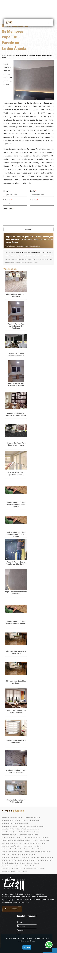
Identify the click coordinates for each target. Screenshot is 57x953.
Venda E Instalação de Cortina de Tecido (14, 871)
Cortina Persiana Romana (35, 826)
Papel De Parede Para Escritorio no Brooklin (16, 384)
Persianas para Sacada (8, 860)
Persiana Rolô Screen (28, 857)
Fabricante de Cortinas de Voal (11, 837)
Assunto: (34, 200)
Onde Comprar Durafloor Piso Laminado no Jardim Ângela (16, 534)
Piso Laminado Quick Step (9, 863)
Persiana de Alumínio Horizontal (11, 849)
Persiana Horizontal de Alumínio (11, 852)
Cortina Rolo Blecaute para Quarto (28, 829)
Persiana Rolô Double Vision (10, 857)
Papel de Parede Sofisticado (10, 846)
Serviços (20, 930)
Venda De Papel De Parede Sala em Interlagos (16, 771)
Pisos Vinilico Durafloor (29, 866)
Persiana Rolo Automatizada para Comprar (37, 852)
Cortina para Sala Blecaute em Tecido (13, 826)
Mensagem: (8, 208)
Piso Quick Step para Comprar (29, 863)
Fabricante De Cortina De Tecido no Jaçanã (16, 801)
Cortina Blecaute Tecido (32, 818)
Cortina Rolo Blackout (8, 829)
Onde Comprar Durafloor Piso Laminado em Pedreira (16, 622)
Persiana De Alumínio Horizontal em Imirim (16, 354)
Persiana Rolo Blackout (8, 854)
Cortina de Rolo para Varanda (31, 820)
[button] (50, 23)
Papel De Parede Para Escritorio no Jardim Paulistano (16, 326)
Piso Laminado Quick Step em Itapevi (16, 682)
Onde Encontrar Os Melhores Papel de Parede (16, 840)
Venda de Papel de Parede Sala (11, 869)
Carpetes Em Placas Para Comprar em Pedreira (16, 444)
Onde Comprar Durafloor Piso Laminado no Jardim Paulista (16, 504)
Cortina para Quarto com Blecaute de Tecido (15, 823)
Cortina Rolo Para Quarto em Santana (16, 741)
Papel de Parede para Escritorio (11, 843)
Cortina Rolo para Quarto (9, 832)
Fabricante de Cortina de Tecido (28, 835)
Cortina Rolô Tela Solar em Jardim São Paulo (16, 711)
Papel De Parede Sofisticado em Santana (16, 592)
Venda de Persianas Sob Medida (34, 869)
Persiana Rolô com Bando (26, 854)
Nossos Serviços (12, 908)
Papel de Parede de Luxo (41, 840)
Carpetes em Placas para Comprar (12, 818)
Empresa (21, 926)
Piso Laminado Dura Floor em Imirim (16, 295)
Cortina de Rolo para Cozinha (10, 820)
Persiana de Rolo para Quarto (33, 849)
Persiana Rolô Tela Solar (45, 857)
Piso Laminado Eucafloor (44, 860)
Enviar (28, 229)
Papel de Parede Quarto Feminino (34, 843)
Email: (33, 191)
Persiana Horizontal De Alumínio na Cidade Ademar (16, 414)
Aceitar (27, 947)
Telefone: (7, 200)
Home (19, 922)
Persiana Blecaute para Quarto (31, 846)
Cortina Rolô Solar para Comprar (29, 832)
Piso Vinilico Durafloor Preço (10, 866)
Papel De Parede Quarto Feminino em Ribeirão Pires (16, 563)
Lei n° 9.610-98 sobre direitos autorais (26, 263)
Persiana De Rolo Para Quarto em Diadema (16, 473)
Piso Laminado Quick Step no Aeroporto (16, 652)
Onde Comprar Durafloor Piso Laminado (35, 837)
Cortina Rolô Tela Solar (8, 835)
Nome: (6, 191)
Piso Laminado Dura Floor (26, 860)
